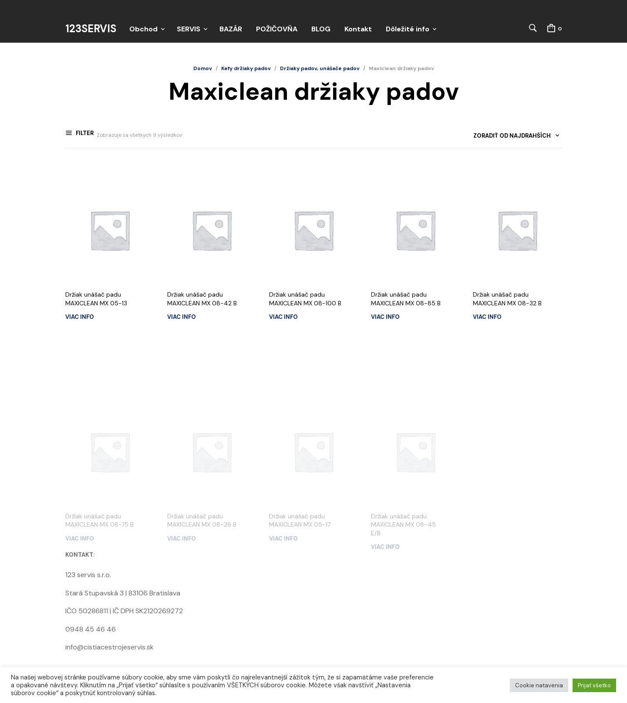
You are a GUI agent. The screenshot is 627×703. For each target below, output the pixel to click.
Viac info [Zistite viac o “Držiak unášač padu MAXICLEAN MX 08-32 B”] (487, 317)
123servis (90, 29)
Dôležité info (407, 29)
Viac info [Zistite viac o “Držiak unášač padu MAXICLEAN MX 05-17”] (283, 477)
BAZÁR (230, 29)
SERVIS (188, 29)
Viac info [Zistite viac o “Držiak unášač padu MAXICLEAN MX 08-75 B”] (79, 477)
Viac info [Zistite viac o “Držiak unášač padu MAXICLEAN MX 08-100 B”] (283, 317)
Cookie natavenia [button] (539, 685)
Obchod (143, 29)
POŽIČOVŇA (276, 29)
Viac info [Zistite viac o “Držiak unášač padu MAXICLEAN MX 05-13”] (79, 317)
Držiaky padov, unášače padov (320, 69)
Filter (84, 135)
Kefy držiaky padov (246, 69)
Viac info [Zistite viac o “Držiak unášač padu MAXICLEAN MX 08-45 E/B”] (385, 485)
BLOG (320, 29)
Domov (202, 69)
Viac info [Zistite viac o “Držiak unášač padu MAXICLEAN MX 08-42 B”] (181, 317)
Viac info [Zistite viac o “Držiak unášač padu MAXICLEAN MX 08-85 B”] (385, 317)
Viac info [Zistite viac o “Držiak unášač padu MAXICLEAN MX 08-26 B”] (181, 477)
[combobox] (513, 138)
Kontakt (358, 29)
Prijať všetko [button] (594, 685)
